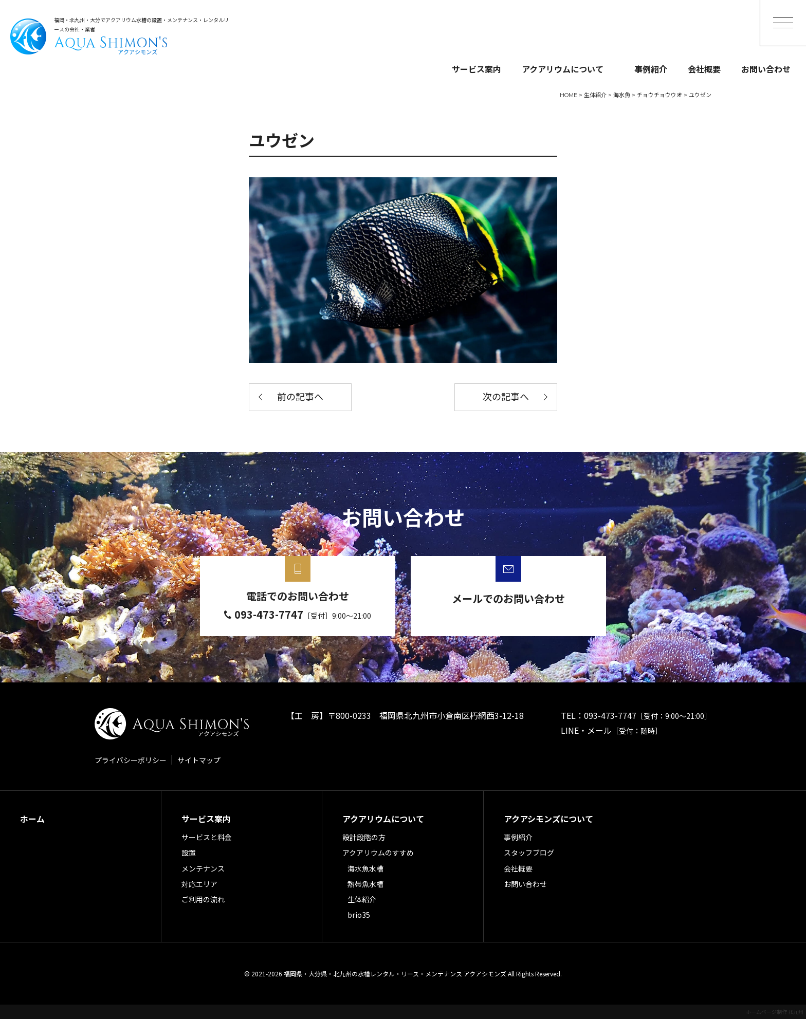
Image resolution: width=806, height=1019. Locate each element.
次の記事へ (506, 397)
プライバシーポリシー (131, 760)
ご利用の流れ (203, 899)
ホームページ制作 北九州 (774, 1011)
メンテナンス (203, 868)
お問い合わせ (766, 69)
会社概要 (704, 69)
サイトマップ (199, 760)
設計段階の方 (364, 837)
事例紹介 (650, 69)
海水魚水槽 (365, 868)
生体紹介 (361, 899)
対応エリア (199, 884)
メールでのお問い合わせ (508, 598)
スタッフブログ (529, 852)
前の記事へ (300, 397)
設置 (188, 852)
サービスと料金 (206, 837)
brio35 (358, 915)
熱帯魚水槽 (365, 884)
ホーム (32, 818)
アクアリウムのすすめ (378, 852)
